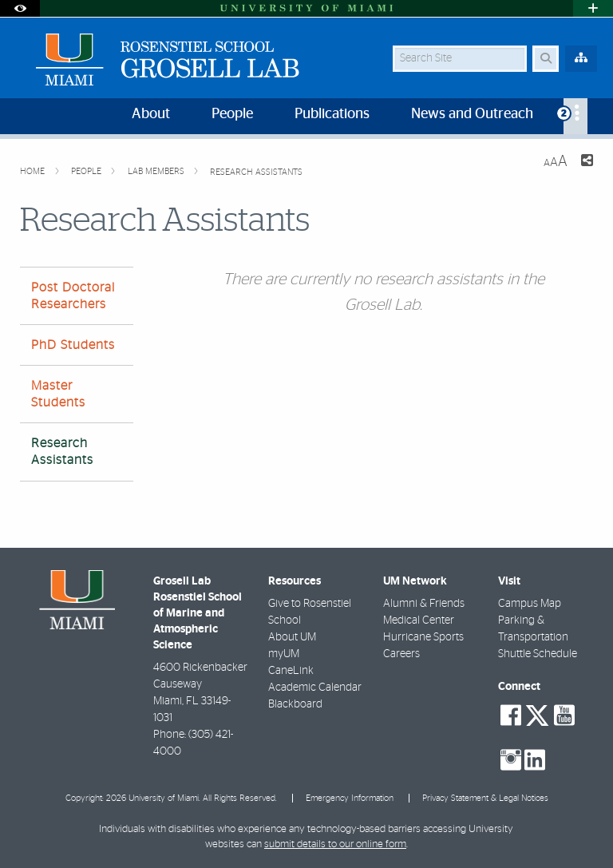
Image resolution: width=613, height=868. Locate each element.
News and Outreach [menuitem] (472, 114)
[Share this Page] (586, 162)
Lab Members (157, 171)
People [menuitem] (232, 114)
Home (33, 171)
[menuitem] (575, 116)
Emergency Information (350, 798)
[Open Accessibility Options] (20, 8)
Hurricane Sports (423, 637)
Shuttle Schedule (537, 654)
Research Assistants (256, 172)
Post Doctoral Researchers (73, 296)
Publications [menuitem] (332, 114)
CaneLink (291, 670)
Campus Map (529, 603)
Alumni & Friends (424, 603)
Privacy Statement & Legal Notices (485, 798)
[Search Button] (545, 59)
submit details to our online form (335, 844)
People (87, 171)
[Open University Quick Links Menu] (593, 8)
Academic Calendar (315, 687)
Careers (401, 654)
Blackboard (295, 704)
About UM (292, 637)
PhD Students (73, 345)
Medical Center (418, 620)
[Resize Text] (556, 161)
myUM (283, 654)
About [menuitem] (151, 114)
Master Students (58, 394)
